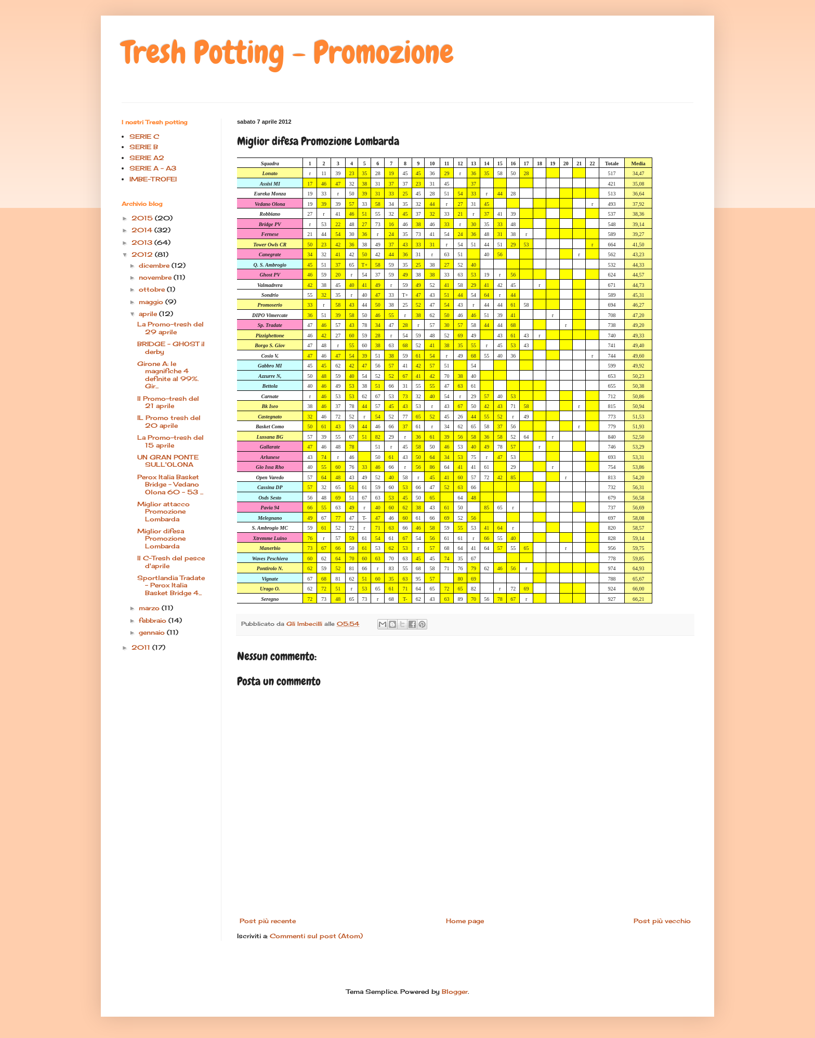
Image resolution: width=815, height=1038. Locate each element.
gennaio (153, 632)
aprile (149, 314)
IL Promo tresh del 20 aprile (169, 421)
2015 (143, 218)
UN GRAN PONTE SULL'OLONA (168, 460)
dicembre (155, 265)
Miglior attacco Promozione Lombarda (163, 511)
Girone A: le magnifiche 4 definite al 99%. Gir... (168, 375)
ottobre (153, 289)
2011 (142, 647)
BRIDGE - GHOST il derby (171, 347)
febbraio (153, 620)
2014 (143, 230)
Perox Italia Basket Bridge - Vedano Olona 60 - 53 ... (170, 484)
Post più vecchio (662, 921)
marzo (150, 608)
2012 (143, 254)
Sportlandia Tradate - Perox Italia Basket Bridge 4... (171, 585)
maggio (152, 302)
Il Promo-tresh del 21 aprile (168, 402)
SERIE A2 (146, 158)
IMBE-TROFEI (153, 179)
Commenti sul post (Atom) (316, 936)
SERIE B (143, 147)
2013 (143, 242)
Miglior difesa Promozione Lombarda (161, 538)
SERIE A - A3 (152, 168)
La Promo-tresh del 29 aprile (170, 327)
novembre (156, 277)
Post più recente (268, 921)
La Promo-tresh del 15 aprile (170, 441)
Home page (465, 921)
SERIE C (144, 136)
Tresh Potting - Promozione (288, 52)
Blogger (455, 991)
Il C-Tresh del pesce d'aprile (171, 561)
